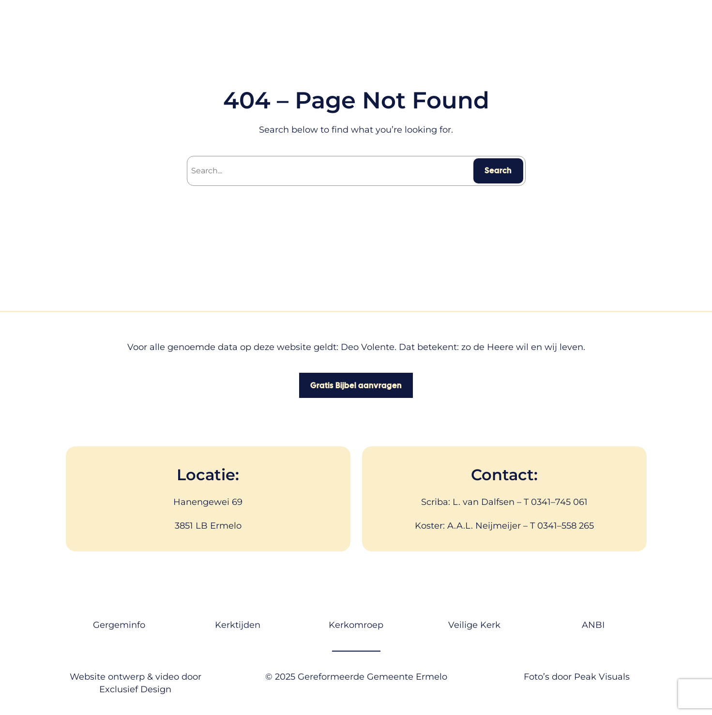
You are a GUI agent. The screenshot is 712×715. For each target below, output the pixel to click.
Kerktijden (237, 625)
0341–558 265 (565, 525)
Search (498, 171)
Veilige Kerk (474, 625)
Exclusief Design (135, 689)
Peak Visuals (602, 676)
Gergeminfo (119, 625)
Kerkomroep (356, 625)
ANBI (593, 625)
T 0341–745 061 (556, 502)
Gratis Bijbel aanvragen (356, 385)
